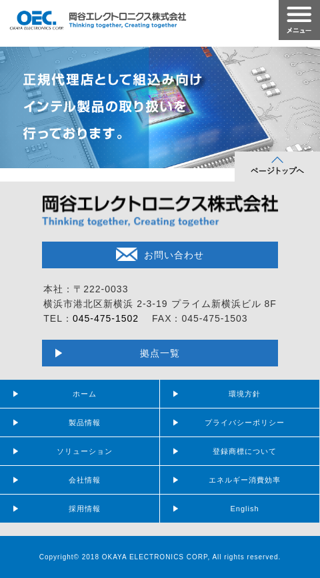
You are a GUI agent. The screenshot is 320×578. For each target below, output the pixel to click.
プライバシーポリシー (245, 422)
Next (302, 104)
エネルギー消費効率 (245, 480)
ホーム (85, 394)
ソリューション (85, 451)
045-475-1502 (106, 318)
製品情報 (85, 422)
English (244, 509)
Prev (17, 104)
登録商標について (245, 451)
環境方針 (245, 394)
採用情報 (85, 509)
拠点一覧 (160, 353)
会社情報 (85, 480)
